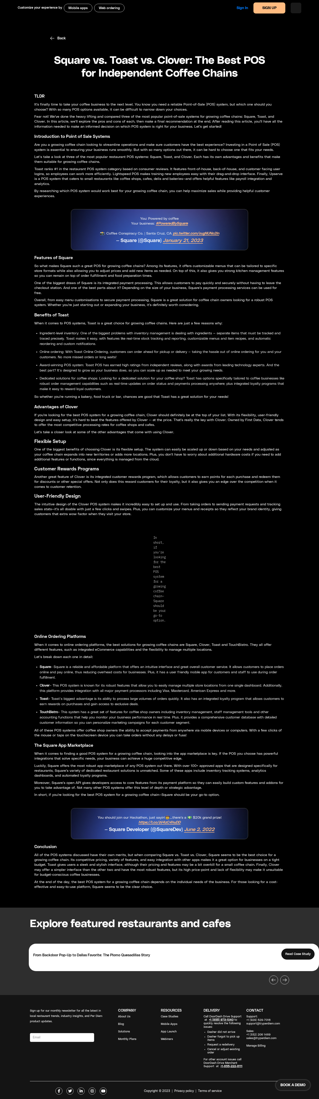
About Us (124, 1016)
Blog (121, 1024)
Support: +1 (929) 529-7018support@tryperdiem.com (263, 1020)
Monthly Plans (127, 1039)
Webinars (167, 1039)
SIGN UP (269, 8)
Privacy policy (184, 1091)
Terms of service (210, 1091)
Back (61, 38)
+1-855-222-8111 (231, 1066)
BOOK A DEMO (292, 1085)
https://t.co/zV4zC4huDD (159, 822)
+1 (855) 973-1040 (221, 1019)
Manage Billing (256, 1045)
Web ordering (109, 8)
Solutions (124, 1031)
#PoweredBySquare (172, 223)
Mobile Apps (169, 1024)
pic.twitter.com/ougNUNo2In (196, 233)
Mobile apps (78, 8)
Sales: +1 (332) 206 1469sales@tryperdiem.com (261, 1035)
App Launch (169, 1031)
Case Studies (169, 1016)
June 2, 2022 (199, 829)
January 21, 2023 (183, 240)
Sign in (242, 8)
